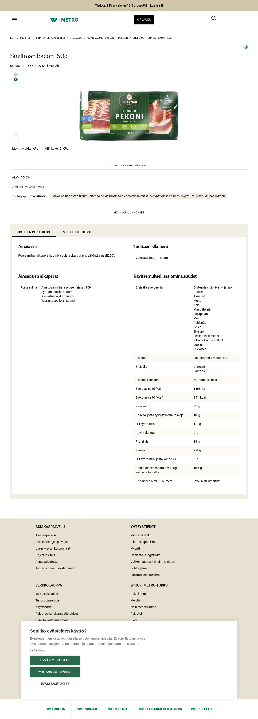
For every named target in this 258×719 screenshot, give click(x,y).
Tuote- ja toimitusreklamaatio (55, 568)
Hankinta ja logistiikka (145, 555)
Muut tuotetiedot (77, 232)
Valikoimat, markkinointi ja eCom (153, 561)
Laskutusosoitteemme (146, 575)
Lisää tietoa (37, 650)
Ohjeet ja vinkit (45, 555)
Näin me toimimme (143, 607)
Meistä (135, 600)
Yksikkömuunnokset (129, 212)
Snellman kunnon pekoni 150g (152, 38)
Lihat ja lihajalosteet (50, 38)
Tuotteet (26, 38)
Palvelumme (139, 594)
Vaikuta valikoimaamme (51, 620)
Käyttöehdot (44, 607)
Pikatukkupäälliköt (143, 542)
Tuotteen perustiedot (34, 232)
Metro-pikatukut (142, 535)
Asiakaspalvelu (45, 535)
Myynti (135, 548)
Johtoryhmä (139, 568)
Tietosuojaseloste (47, 600)
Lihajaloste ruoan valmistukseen (92, 38)
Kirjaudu (144, 19)
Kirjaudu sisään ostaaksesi (129, 165)
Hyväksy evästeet (55, 660)
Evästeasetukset (55, 684)
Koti (13, 38)
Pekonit (123, 38)
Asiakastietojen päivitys (51, 542)
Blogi (134, 620)
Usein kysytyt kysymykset (52, 548)
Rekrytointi (138, 613)
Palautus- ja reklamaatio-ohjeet (56, 613)
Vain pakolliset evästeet (55, 672)
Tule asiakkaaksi (46, 594)
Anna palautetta (46, 561)
